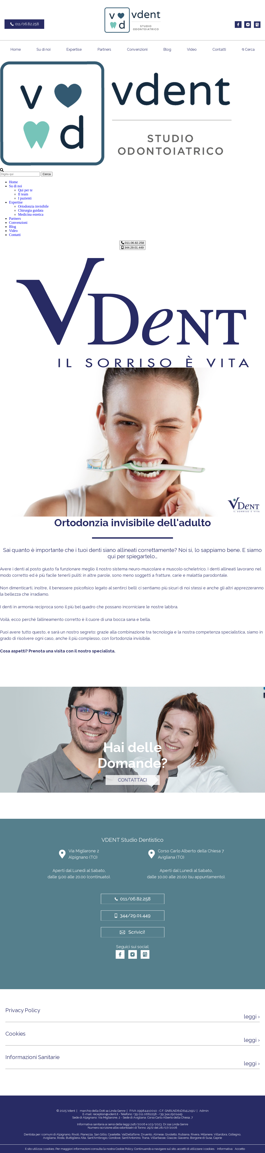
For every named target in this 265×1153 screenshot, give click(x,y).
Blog (167, 49)
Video (192, 49)
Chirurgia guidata (30, 210)
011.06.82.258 (132, 243)
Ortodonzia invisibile (33, 206)
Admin (204, 1110)
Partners (104, 49)
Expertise (74, 49)
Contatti (219, 49)
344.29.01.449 (132, 247)
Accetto (240, 1149)
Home (15, 49)
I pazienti (25, 198)
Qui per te (25, 190)
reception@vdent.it (105, 1114)
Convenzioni (137, 49)
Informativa (225, 1149)
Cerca (248, 49)
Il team (23, 194)
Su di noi (44, 49)
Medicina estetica (30, 214)
